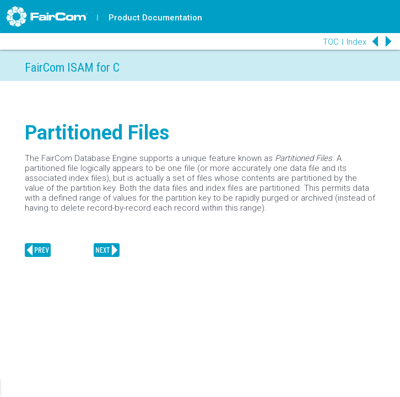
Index (356, 42)
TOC (331, 42)
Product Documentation (155, 18)
